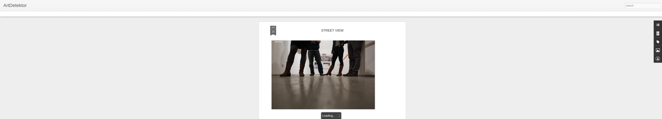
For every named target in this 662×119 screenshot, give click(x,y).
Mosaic (38, 13)
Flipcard (15, 13)
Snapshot (59, 13)
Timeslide (71, 13)
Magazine (27, 13)
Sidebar (48, 13)
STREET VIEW (332, 24)
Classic (5, 13)
